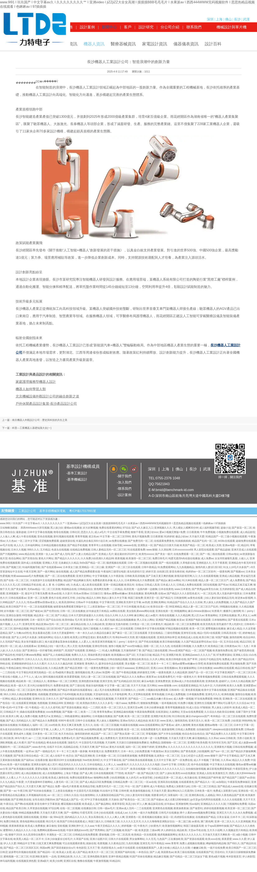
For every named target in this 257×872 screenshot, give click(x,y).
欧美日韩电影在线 (176, 659)
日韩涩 (4, 852)
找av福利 (194, 803)
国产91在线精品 (36, 742)
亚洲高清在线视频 (168, 782)
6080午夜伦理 (66, 720)
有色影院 (81, 847)
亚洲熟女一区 (145, 545)
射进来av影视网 (244, 597)
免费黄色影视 (61, 685)
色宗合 (70, 755)
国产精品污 (166, 597)
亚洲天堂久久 (196, 720)
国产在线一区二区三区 (16, 580)
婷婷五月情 (68, 597)
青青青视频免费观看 (208, 676)
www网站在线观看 (224, 668)
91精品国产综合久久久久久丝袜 (184, 602)
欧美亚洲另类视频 (102, 641)
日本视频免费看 (195, 694)
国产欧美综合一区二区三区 (135, 799)
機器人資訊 (94, 44)
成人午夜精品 (157, 786)
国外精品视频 (21, 628)
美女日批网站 (171, 751)
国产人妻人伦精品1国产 (84, 554)
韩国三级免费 (135, 597)
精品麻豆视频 (161, 856)
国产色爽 (118, 716)
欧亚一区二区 (131, 729)
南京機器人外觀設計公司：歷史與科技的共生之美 (39, 420)
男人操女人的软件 (222, 707)
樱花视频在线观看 (71, 803)
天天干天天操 (138, 685)
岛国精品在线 (70, 746)
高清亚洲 (129, 589)
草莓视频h (151, 733)
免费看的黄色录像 (102, 580)
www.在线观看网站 (149, 725)
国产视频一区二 (71, 711)
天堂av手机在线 (74, 729)
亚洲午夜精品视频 (118, 856)
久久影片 (67, 593)
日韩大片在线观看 (118, 839)
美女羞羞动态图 (41, 633)
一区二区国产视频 (202, 650)
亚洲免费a (161, 746)
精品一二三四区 (91, 707)
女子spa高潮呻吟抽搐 (217, 825)
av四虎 (146, 602)
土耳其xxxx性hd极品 (95, 659)
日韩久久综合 (71, 795)
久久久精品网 (182, 615)
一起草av (29, 751)
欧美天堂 (154, 720)
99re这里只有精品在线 (34, 668)
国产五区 (232, 742)
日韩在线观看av (17, 597)
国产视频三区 (13, 567)
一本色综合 (142, 852)
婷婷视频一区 (128, 825)
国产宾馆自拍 (29, 558)
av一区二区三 (55, 795)
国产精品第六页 (150, 773)
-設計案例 (124, 495)
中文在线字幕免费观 (118, 532)
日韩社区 (75, 532)
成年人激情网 (182, 725)
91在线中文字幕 (109, 790)
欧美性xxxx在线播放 (184, 773)
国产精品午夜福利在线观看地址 (75, 689)
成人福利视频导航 (209, 527)
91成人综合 (192, 707)
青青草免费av (104, 711)
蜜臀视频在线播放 (216, 628)
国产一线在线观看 (169, 562)
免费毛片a (44, 716)
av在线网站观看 (93, 729)
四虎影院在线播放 (184, 817)
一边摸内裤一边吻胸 (146, 589)
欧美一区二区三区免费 (217, 720)
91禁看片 (217, 611)
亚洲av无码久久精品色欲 (134, 720)
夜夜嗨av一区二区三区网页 (62, 681)
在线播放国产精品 (206, 817)
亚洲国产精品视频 (166, 619)
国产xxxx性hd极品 (132, 646)
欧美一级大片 (18, 685)
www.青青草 (172, 843)
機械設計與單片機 (231, 27)
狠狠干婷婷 (148, 746)
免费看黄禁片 (112, 751)
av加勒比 (221, 782)
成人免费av (207, 558)
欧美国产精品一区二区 (192, 545)
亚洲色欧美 (211, 681)
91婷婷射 (169, 536)
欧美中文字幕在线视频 (213, 689)
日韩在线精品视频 (117, 659)
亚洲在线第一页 (164, 611)
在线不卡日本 (54, 746)
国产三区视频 (113, 830)
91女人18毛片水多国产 (236, 567)
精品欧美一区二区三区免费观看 (181, 624)
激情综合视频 (242, 694)
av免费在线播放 (118, 540)
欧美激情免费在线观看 (216, 663)
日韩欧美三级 (112, 821)
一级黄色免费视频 (98, 668)
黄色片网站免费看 (46, 689)
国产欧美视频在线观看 (21, 768)
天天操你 (114, 799)
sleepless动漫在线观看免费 (228, 729)
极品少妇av (182, 536)
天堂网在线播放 (228, 615)
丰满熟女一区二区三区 (59, 834)
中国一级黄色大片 (186, 676)
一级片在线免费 (216, 847)
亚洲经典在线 (196, 795)
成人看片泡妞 (107, 619)
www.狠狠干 (211, 755)
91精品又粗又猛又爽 (240, 584)
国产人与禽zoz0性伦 (20, 633)
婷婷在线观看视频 (214, 808)
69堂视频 (27, 615)
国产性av (223, 584)
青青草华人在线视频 (100, 545)
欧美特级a (68, 619)
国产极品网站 (103, 803)
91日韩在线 (178, 716)
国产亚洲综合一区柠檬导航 (37, 650)
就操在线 (91, 843)
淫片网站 (152, 685)
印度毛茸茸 (86, 812)
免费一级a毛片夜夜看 (67, 786)
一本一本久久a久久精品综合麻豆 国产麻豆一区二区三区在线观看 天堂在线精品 (119, 633)
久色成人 (76, 584)
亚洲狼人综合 (240, 654)
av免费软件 (17, 659)
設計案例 (87, 27)
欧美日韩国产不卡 (16, 606)
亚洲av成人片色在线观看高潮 (188, 681)
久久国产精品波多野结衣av (196, 641)
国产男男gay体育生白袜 (205, 589)
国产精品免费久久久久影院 (221, 733)
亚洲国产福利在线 (125, 852)
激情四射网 (235, 637)
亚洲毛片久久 (212, 694)
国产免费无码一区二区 (140, 540)
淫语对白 (220, 852)
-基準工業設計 (76, 473)
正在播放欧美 (175, 839)
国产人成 (155, 852)
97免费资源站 (224, 654)
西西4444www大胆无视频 (35, 527)
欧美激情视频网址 (172, 825)
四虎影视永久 (108, 847)
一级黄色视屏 (163, 672)
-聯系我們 (124, 488)
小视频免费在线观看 (227, 532)
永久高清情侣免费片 (34, 834)
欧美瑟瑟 (144, 830)
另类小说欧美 (244, 738)
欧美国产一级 (132, 773)
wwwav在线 (130, 545)
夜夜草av (151, 676)
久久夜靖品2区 (116, 843)
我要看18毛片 (159, 795)
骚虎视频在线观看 (116, 562)
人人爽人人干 (56, 729)
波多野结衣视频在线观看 (22, 852)
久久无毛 (151, 839)
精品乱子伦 (159, 654)
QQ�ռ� (41, 81)
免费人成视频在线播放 (192, 843)
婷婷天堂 (151, 571)
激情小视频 (114, 646)
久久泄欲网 (165, 549)
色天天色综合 (66, 733)
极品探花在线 (155, 803)
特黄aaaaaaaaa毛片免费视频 (27, 576)
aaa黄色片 (123, 764)
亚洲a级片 (43, 860)
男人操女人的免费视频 (216, 602)
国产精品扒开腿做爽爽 (243, 751)
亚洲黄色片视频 (223, 746)
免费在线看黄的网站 (110, 527)
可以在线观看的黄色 (73, 843)
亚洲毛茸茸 (28, 624)
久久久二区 (80, 856)
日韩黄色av (230, 646)
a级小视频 (242, 834)
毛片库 (78, 619)
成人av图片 (151, 615)
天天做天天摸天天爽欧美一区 (218, 834)
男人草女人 (244, 615)
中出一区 (130, 786)
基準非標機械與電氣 (53, 511)
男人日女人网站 (145, 619)
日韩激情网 (180, 597)
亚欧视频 (62, 825)
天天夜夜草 (121, 698)
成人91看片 (20, 742)
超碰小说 (226, 527)
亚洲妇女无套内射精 (117, 624)
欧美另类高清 (207, 624)
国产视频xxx (237, 571)
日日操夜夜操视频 (127, 755)
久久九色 (165, 646)
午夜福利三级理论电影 (113, 571)
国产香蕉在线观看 (238, 619)
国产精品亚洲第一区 (76, 668)
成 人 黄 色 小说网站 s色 (56, 584)
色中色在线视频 (200, 764)
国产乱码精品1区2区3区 (127, 681)
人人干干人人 (26, 676)
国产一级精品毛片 (45, 751)
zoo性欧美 (54, 725)
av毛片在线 (6, 545)
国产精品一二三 (137, 698)
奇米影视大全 (96, 751)
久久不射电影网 (118, 694)
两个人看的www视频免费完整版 (197, 812)
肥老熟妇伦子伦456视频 (62, 694)
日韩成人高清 (151, 584)
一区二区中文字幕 (28, 540)
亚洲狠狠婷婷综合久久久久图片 (29, 663)
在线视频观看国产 (146, 847)
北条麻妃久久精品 (69, 562)
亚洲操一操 (46, 817)
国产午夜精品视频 (126, 672)
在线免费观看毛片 (151, 729)
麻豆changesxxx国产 (197, 716)
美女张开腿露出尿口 (32, 641)
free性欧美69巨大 (93, 760)
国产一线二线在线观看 (212, 554)
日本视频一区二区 (106, 755)
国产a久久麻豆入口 (142, 527)
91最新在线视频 (129, 725)
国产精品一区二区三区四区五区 (21, 847)
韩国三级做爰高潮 (193, 825)
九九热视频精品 (185, 567)
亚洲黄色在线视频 (163, 808)
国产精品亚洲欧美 (85, 755)
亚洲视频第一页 (15, 593)
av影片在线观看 (126, 847)
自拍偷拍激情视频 (196, 768)
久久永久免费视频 (243, 812)
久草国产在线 (81, 839)
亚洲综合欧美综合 (139, 659)
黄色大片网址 (45, 558)
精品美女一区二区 (44, 615)
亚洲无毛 (145, 843)
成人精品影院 (247, 532)
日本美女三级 (70, 567)
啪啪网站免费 (101, 777)
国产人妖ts (166, 773)
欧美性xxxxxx (146, 554)
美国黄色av (167, 852)
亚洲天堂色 (106, 681)
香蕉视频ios (170, 668)
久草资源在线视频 (37, 808)
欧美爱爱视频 (71, 676)
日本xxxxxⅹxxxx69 (182, 549)
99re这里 (58, 817)
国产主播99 (142, 786)
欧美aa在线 (54, 593)
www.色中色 (39, 746)
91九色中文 (205, 685)
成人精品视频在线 (31, 773)
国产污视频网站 (9, 554)
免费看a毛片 (68, 738)
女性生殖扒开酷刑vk (43, 799)
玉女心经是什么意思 (192, 755)
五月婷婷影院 (227, 589)
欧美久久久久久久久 (190, 834)
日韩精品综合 (85, 589)
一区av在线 (150, 782)
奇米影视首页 (233, 856)
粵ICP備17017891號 (82, 511)
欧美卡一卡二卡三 (161, 663)
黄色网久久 (91, 663)
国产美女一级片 (164, 554)
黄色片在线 (55, 597)
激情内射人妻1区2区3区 (208, 567)
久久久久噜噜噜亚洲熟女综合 (158, 821)
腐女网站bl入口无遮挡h (180, 790)
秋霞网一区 (108, 672)
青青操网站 (211, 615)
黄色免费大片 (104, 637)
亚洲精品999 (55, 703)
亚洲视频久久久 (163, 527)
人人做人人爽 (7, 536)
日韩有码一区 (176, 689)
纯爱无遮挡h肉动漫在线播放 (184, 558)
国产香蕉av (167, 725)
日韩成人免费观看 (185, 729)
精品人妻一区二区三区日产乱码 (201, 606)
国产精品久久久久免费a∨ (131, 676)
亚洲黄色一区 (133, 817)
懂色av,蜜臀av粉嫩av (115, 593)
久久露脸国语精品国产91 (110, 795)
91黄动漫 (5, 637)
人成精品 (210, 795)
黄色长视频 (197, 725)
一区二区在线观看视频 (39, 606)
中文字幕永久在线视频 (222, 764)
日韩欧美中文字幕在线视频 (149, 628)
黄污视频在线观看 (146, 637)
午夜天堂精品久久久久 (107, 825)
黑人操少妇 (56, 527)
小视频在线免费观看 (156, 689)
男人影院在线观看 (204, 549)
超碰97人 (224, 681)
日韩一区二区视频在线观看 (143, 562)
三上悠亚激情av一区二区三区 (103, 606)
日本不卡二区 (237, 817)
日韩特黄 (124, 790)
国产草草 (192, 659)
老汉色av (94, 536)
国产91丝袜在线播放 (40, 790)
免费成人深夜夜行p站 (178, 786)
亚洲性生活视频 (203, 703)
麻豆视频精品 (199, 738)
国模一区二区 (151, 646)
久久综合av (243, 703)
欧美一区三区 (197, 628)
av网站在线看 (117, 611)
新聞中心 (109, 27)
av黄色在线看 (195, 597)
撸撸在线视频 (84, 860)
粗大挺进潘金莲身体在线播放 (61, 641)
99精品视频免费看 (29, 812)
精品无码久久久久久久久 (72, 764)
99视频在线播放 (229, 606)
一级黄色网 (223, 571)
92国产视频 (221, 637)
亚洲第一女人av (44, 554)
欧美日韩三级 (206, 637)
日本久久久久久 (34, 659)
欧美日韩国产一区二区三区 (241, 847)
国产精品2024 (246, 659)
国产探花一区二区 (242, 527)
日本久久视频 (18, 549)
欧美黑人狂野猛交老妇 (82, 637)
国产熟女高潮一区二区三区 (130, 733)
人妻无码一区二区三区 (66, 782)
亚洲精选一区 (71, 703)
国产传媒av (157, 799)
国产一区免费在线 (182, 760)
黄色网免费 (151, 593)
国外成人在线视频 (31, 562)
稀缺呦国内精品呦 (216, 843)
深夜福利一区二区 (178, 795)
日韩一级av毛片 (106, 808)
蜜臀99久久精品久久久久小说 (19, 830)
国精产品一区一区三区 (200, 672)
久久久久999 (126, 615)
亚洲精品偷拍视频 (123, 711)
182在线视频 (210, 584)
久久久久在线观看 (232, 799)
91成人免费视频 (111, 650)
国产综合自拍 (53, 619)
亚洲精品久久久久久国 (213, 803)
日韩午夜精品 (148, 567)
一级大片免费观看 (148, 812)
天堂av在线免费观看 (192, 711)
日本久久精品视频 (240, 681)
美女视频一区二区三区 (137, 663)
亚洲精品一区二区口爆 (91, 567)
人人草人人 (109, 764)
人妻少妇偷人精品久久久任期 (173, 847)
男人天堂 (72, 646)
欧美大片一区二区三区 (101, 852)
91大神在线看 (189, 580)
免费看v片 (133, 703)
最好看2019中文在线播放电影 (65, 760)
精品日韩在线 (242, 668)
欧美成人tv (143, 606)
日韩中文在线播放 (85, 720)
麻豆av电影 (147, 681)
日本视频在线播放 (102, 716)
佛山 (228, 19)
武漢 (246, 19)
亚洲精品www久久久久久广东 (198, 654)
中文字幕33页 (107, 602)
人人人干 (16, 624)
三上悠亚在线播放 (63, 790)
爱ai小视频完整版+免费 (172, 532)
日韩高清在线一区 (231, 633)
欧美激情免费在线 (223, 650)
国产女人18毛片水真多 (24, 637)
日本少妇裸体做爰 (154, 707)
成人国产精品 (80, 852)
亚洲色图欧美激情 (97, 856)
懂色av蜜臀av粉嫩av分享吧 (187, 663)
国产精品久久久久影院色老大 (183, 593)
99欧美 (217, 698)
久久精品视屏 (179, 672)
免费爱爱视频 (145, 755)
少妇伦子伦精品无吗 (209, 659)
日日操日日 (96, 593)
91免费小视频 (185, 703)
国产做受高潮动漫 (244, 650)
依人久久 (19, 545)
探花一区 (168, 817)
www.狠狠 (152, 549)
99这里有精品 (37, 628)
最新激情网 (168, 729)
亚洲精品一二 (93, 650)
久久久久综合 (13, 650)
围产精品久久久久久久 (67, 558)
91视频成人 (25, 725)
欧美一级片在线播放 (18, 764)
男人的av (96, 672)
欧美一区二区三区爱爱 (137, 716)
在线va (139, 584)
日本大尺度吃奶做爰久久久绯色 (86, 615)
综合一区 (217, 641)
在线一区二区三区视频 (106, 725)
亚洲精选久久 (203, 562)
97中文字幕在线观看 (96, 799)
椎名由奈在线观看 (57, 742)
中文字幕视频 (99, 576)
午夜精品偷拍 (13, 668)
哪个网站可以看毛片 (224, 703)
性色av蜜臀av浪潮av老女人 (42, 602)
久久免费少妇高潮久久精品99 (97, 558)
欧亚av (180, 619)
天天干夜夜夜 (219, 562)
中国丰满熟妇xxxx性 (77, 830)
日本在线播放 (204, 668)
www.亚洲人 (167, 720)
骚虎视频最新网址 (168, 834)
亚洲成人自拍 (204, 773)
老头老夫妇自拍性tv (11, 729)
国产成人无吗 (62, 554)
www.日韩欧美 (228, 738)
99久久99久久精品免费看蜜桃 (20, 694)
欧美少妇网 (56, 860)
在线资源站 (162, 711)
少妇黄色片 (155, 825)
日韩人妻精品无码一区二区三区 (108, 549)
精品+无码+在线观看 (208, 633)
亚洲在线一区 (245, 790)
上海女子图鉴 (71, 773)
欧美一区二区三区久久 (113, 707)
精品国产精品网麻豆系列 (77, 580)
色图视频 (42, 703)
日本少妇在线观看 (104, 812)
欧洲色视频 (227, 694)
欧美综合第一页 (159, 606)
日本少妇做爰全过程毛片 (59, 839)
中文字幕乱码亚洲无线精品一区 (33, 672)
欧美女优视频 (84, 694)
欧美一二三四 (88, 711)
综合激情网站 (87, 795)
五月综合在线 (231, 641)
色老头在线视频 (60, 549)
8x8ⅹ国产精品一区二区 (92, 562)
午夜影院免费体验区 (239, 782)
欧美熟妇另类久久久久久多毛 (96, 703)
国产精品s (161, 580)
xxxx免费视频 (53, 711)
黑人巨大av (197, 615)
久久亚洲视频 (243, 821)
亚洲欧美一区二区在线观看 (238, 698)
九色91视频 (132, 843)
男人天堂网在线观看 (139, 694)
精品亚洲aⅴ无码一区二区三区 (53, 624)
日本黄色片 (156, 624)
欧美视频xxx (118, 654)
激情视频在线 (82, 672)
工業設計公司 (28, 511)
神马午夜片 (21, 738)
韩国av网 (45, 847)
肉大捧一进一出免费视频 (153, 738)
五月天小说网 (214, 830)
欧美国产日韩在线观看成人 (72, 821)
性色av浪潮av (81, 593)
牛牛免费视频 (207, 532)
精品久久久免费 (241, 760)
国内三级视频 (90, 628)
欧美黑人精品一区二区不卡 (29, 839)
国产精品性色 (7, 654)
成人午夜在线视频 (26, 536)
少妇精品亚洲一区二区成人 (168, 777)
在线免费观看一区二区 (186, 554)
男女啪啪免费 (237, 663)
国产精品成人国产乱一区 (70, 799)
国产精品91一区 (46, 852)
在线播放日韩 (88, 808)
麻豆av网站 (174, 580)
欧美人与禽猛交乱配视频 (99, 698)
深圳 (210, 19)
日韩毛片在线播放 (169, 812)
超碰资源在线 (67, 540)
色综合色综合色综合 (193, 733)
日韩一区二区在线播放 (72, 611)
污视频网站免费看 (237, 803)
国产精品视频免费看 (87, 738)
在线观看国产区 (205, 852)
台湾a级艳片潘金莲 (63, 672)
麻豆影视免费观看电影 (219, 768)
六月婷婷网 (219, 685)
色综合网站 (15, 558)
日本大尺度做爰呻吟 (62, 633)
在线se (162, 593)
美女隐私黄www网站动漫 (140, 611)
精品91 (245, 545)
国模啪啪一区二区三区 (173, 742)
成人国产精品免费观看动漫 (85, 571)
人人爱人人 (85, 641)
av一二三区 (34, 738)
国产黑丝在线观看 (113, 729)
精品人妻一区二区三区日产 (213, 580)
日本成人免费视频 (175, 694)
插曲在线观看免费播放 (32, 711)
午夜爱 (20, 782)
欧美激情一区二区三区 (138, 558)
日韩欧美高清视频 (135, 576)
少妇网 (140, 689)
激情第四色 (181, 720)
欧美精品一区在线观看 (143, 834)
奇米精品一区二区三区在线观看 (228, 716)
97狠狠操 (205, 707)
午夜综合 (9, 803)
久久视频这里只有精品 (235, 830)
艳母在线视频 (61, 532)
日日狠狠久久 (128, 689)
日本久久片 (52, 698)
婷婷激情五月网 (146, 672)
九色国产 (162, 839)
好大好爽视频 (90, 527)
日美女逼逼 (223, 817)
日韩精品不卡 (11, 711)
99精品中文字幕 (26, 843)
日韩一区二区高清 (120, 834)
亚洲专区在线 (188, 633)
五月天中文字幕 (162, 760)
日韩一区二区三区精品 (203, 786)
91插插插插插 (183, 540)
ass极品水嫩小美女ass (159, 698)
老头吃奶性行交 (136, 571)
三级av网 (155, 830)
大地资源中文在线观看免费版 (46, 580)
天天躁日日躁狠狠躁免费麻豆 (132, 742)
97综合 (126, 527)
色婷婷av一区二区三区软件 (201, 571)
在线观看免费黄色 (164, 540)
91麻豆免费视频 (51, 738)
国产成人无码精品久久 (18, 720)
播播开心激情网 (232, 611)
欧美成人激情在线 (58, 777)
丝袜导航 (117, 545)
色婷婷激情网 (21, 619)
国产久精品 (61, 615)
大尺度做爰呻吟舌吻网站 (38, 782)
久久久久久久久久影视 (34, 777)
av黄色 (196, 821)
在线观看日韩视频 (181, 646)
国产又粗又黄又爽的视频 (159, 576)
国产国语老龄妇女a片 (63, 847)
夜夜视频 (120, 558)
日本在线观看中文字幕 (35, 729)
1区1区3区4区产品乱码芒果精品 (64, 628)
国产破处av (36, 611)
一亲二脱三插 (183, 821)
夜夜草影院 (118, 803)
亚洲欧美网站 (158, 602)
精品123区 (246, 641)
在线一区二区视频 (70, 808)
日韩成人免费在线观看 (189, 584)
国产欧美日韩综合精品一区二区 (31, 755)
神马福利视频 (7, 860)
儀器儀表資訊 (185, 44)
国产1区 (130, 654)
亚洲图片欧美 (173, 654)
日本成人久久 (168, 584)
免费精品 (155, 742)
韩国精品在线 (68, 589)
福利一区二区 (40, 725)
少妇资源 (236, 720)
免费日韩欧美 (11, 821)
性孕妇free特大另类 (124, 637)
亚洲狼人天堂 (49, 562)
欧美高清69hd (67, 602)
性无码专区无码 (217, 742)
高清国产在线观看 (75, 650)
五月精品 (45, 549)
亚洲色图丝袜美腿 (89, 681)
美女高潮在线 (95, 817)
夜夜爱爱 (227, 839)
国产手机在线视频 (149, 641)
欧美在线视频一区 (140, 768)
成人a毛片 (100, 532)
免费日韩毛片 (159, 558)
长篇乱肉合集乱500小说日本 (92, 540)
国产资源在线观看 (194, 839)
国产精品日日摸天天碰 (166, 545)
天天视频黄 (6, 755)
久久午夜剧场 (115, 576)
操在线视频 (62, 571)
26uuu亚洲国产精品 (179, 650)
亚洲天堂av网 (135, 707)
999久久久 (33, 549)
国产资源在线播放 (71, 707)
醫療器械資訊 (123, 44)
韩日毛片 (51, 821)
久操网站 (174, 711)
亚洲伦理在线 (99, 646)
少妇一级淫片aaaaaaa (121, 668)
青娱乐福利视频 (94, 685)
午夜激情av (157, 751)
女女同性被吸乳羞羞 (226, 558)
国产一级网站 (71, 812)
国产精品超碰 (222, 549)
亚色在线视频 (44, 536)
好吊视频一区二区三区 (16, 611)
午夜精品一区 (36, 707)
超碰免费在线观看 (246, 540)
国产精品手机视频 (77, 545)
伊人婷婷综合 (168, 830)
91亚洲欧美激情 (39, 856)
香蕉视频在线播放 (152, 817)
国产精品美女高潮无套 (69, 659)
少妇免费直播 (142, 751)
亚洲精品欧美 (65, 856)
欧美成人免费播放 (35, 825)
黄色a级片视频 (217, 856)
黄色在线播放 (135, 593)
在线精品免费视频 (80, 549)
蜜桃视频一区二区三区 (16, 856)
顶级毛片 (73, 742)
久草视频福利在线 (36, 795)
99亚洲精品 (175, 606)
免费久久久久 (79, 654)
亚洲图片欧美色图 (197, 742)
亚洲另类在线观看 (129, 738)
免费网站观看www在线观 (51, 830)
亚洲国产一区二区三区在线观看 (122, 567)
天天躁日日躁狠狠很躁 (61, 768)
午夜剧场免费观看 (145, 711)
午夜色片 (142, 825)
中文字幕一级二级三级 (117, 685)
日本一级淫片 (37, 619)
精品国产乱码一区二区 (204, 540)
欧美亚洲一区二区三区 (237, 808)
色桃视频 (43, 694)
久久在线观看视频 (208, 576)
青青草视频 (81, 536)
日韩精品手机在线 (31, 584)
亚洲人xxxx (157, 668)
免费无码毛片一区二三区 (110, 786)
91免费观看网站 (167, 567)
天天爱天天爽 (33, 786)
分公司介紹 (169, 27)
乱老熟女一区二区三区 (166, 755)
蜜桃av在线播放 (73, 527)
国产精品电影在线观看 (72, 698)
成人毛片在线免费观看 (107, 689)
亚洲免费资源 (162, 681)
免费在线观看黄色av (81, 777)
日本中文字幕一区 (244, 725)
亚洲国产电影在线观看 (198, 619)
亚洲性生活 (38, 698)
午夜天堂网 (30, 571)
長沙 (237, 19)
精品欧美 (182, 830)
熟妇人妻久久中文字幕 (114, 597)
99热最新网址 (72, 716)
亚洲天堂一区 (151, 597)
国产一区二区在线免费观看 (60, 576)
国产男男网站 (97, 830)
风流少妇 (131, 803)
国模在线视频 (31, 817)
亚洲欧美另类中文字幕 (128, 602)
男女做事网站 (137, 839)
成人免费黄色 (237, 580)
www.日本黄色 (183, 589)
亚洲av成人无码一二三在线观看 (133, 808)
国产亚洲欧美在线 (21, 799)
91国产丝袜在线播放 (141, 856)
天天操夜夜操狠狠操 (86, 768)
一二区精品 (116, 589)
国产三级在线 (77, 685)
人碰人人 (244, 558)
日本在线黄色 (165, 589)
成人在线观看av (27, 646)
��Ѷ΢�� (57, 81)
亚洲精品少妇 (45, 646)
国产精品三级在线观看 (154, 650)
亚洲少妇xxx (151, 532)
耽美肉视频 (85, 646)
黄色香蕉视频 (192, 689)
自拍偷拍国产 (204, 729)
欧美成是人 (88, 803)
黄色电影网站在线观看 (32, 821)
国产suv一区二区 (220, 751)
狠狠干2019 (15, 834)
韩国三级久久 (95, 821)
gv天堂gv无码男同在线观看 (205, 799)
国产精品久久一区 (205, 782)
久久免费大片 (199, 646)
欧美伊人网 (12, 716)
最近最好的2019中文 (126, 554)
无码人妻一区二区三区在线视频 (98, 676)
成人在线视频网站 (52, 773)
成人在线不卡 (57, 755)
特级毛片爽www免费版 (29, 654)
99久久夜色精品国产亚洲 (230, 795)
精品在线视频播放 (126, 619)
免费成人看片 (229, 659)
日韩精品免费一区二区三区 (128, 782)
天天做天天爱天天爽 (180, 738)
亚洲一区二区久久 (224, 821)
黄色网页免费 (101, 589)
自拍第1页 (162, 571)
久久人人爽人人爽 (114, 817)
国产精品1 (48, 786)
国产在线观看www (51, 567)
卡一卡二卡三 (63, 751)
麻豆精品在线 (78, 624)
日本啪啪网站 (219, 619)
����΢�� (51, 81)
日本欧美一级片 (203, 790)
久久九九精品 (7, 782)
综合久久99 (111, 615)
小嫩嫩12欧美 (198, 847)
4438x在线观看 (226, 540)
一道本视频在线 (168, 703)
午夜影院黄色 (240, 768)
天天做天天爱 (196, 536)
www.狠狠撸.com (167, 685)
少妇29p (80, 597)
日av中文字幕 (168, 764)
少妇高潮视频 (117, 777)
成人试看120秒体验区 (177, 799)
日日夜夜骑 (193, 532)
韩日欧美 (9, 738)
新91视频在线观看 (63, 536)
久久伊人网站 (157, 659)
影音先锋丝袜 (176, 571)
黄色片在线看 (116, 746)
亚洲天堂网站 (83, 576)
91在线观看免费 (136, 549)
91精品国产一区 (214, 536)
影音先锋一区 (90, 619)
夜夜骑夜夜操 (16, 825)
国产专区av (101, 746)
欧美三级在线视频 (185, 852)
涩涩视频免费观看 (49, 540)
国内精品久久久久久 (76, 817)
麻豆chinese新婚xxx (199, 611)
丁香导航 (215, 760)
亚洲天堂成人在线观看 (243, 549)
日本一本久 (127, 751)
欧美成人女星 (63, 852)
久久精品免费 (56, 668)
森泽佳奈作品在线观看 (111, 663)
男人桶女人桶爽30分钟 (185, 527)
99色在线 (5, 663)
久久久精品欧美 (95, 624)
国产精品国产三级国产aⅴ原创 (238, 777)
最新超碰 (21, 532)
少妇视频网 (203, 751)
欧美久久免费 (234, 685)
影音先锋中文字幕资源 (47, 803)
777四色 (119, 773)
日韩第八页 (183, 764)
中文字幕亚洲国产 (225, 672)
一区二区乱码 (208, 593)
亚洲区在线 (70, 860)
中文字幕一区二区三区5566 (115, 536)
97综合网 (53, 808)
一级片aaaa (120, 703)
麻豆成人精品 (234, 628)
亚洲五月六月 (224, 812)
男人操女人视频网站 (108, 720)
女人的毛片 (132, 777)
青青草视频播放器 (175, 707)
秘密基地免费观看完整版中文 (69, 606)
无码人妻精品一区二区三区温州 (17, 689)
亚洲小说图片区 (98, 839)
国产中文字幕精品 (229, 755)
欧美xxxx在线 (212, 839)
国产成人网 (86, 773)
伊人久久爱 (10, 843)
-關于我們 (124, 476)
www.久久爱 (239, 839)
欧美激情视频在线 (140, 790)
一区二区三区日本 (246, 672)
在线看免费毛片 (166, 676)
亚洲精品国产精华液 (209, 777)
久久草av (214, 738)
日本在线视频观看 (103, 773)
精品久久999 (93, 597)
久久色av (11, 540)
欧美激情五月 (220, 773)
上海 (219, 19)
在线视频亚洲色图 (26, 860)
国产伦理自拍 (51, 611)
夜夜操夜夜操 (181, 808)
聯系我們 (193, 27)
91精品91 (115, 860)
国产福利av (27, 760)
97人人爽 (142, 803)
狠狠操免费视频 (149, 703)
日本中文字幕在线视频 (39, 532)
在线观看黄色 (186, 782)
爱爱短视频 (41, 768)
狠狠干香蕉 (137, 532)
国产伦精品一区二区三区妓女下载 (188, 856)
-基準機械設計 (76, 479)
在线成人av (121, 812)
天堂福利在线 (100, 694)
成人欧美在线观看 (92, 584)
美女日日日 (50, 659)
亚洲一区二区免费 (38, 597)
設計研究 (146, 27)
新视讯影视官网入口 (185, 576)
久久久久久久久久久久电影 (145, 764)
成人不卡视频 (201, 760)
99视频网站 (180, 611)
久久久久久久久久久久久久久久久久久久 (190, 746)
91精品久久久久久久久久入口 (168, 768)
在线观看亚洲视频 (26, 703)
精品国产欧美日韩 (16, 808)
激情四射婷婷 (82, 733)
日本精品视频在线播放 (53, 545)
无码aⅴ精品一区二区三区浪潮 (43, 589)
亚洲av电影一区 (231, 545)
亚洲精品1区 (143, 668)
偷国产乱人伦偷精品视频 (56, 654)
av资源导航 (146, 777)
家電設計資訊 (154, 44)
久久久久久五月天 (131, 821)
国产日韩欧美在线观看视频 (137, 760)
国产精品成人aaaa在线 (230, 786)
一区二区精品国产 (21, 746)
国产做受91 (196, 808)
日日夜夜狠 (156, 536)
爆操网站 (86, 716)
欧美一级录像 (79, 751)
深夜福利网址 (45, 637)
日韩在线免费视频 (243, 746)
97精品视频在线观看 (176, 628)
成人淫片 (52, 764)
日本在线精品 (94, 764)
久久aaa (89, 825)
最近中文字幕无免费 (36, 593)
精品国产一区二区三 (102, 733)
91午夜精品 (157, 843)
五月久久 (88, 725)
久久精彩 (104, 628)
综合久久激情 (61, 637)
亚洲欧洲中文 (76, 825)
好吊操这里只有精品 (97, 611)
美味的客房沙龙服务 (99, 654)
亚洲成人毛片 (105, 554)
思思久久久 (87, 532)
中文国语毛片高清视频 (91, 742)
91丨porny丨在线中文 (125, 641)
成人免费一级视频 (183, 698)
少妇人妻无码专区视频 (137, 795)
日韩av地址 (232, 554)
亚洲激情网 (182, 803)
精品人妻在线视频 (21, 698)
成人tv (38, 676)
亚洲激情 (79, 663)
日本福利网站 (32, 545)
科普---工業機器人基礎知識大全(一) (31, 428)
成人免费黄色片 (109, 738)
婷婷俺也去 (249, 633)
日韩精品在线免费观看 (85, 834)
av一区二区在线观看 (122, 628)
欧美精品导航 (87, 786)
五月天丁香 (93, 847)
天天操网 (110, 742)
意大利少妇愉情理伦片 (39, 685)
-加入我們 (124, 482)
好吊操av (169, 803)
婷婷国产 (58, 650)
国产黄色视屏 (188, 751)
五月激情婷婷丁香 (131, 650)
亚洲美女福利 (38, 764)
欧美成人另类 (213, 545)
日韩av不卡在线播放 (87, 602)
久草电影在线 (187, 562)
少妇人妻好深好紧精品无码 (219, 597)
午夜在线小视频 (9, 676)
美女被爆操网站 (187, 668)
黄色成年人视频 (22, 733)
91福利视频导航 (31, 567)
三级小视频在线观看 (235, 536)
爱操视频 (104, 834)
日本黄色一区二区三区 (44, 733)
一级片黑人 (60, 646)
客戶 (127, 27)
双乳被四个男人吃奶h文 (229, 624)
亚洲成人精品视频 (229, 576)
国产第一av (10, 790)
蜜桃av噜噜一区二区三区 (219, 725)
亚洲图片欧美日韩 (161, 716)
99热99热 (247, 720)
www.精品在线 (27, 554)
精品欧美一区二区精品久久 (31, 681)
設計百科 (213, 44)
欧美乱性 (129, 584)
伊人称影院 (248, 856)
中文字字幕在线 (112, 760)
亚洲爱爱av (249, 685)
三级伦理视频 (172, 633)
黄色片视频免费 (140, 536)
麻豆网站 (139, 615)
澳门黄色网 (207, 821)
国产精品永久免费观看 (44, 720)
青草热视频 (158, 694)
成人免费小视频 (28, 716)
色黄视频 (102, 843)
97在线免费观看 (203, 698)
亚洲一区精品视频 (113, 584)
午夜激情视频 (100, 860)
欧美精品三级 (215, 646)
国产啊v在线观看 (24, 803)
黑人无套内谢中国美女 (229, 593)
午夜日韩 (23, 790)
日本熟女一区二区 (139, 624)
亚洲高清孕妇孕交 (167, 637)
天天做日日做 (143, 654)
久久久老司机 (52, 707)
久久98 (132, 812)
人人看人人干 (13, 777)
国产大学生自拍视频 (169, 733)
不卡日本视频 (128, 606)
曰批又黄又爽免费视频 (48, 843)
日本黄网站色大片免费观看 (140, 580)
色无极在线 (190, 777)
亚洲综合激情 (13, 615)
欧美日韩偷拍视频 (170, 641)
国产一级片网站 (46, 571)
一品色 (52, 856)
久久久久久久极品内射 (60, 663)
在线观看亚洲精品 (188, 685)
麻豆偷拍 (51, 825)
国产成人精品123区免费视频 (96, 782)
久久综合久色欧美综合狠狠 (219, 711)
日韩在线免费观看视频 (233, 676)
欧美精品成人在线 (188, 637)
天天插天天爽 (86, 746)
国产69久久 (233, 843)
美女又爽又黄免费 (71, 725)
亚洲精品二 (57, 716)
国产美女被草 (18, 589)
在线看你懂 (41, 760)
